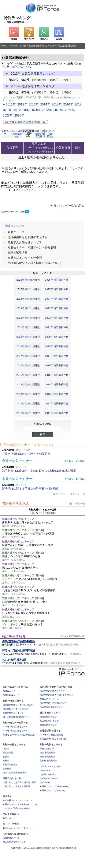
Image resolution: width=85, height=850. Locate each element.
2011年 (11, 104)
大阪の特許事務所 (48, 725)
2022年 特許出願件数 (28, 317)
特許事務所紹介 (14, 636)
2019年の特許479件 (50, 133)
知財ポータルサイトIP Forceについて (20, 804)
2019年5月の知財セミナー (15, 726)
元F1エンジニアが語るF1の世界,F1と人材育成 (43, 581)
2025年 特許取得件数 (57, 289)
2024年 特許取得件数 (57, 298)
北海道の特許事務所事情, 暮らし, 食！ (43, 603)
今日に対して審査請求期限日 (16, 786)
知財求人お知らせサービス (25, 242)
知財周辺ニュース (11, 695)
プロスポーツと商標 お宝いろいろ (43, 626)
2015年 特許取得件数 (57, 375)
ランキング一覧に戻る (69, 205)
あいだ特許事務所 (14, 660)
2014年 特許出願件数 (28, 384)
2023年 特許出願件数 (28, 308)
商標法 (6, 760)
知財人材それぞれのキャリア (18, 518)
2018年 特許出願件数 (28, 346)
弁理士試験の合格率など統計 (53, 738)
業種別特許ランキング (13, 713)
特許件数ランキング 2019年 (16, 709)
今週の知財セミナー (17, 461)
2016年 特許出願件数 (28, 365)
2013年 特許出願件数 (28, 394)
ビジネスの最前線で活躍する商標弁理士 (43, 614)
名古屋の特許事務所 (49, 721)
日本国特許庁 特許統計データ (17, 717)
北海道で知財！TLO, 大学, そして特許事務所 (43, 592)
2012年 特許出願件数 (28, 403)
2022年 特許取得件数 (57, 317)
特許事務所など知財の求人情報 (27, 237)
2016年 (68, 104)
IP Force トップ (47, 770)
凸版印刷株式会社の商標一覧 (25, 122)
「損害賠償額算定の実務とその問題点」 (27, 453)
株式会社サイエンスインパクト (17, 800)
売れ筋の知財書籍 (48, 774)
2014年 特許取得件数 (57, 384)
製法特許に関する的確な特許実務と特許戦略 (30, 488)
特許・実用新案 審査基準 (14, 772)
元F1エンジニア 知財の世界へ (43, 569)
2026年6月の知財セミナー (15, 730)
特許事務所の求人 (15, 503)
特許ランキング (18, 45)
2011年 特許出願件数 (28, 413)
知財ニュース (6, 132)
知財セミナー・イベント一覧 (69, 493)
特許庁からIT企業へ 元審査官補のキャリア (43, 547)
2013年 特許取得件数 (57, 394)
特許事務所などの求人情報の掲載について (35, 262)
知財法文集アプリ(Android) (52, 790)
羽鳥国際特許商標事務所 (18, 641)
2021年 (35, 110)
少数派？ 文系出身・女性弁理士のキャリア (43, 524)
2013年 (34, 104)
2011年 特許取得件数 (57, 413)
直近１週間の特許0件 (28, 133)
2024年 (70, 110)
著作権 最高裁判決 (48, 760)
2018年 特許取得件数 (57, 346)
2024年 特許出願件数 (28, 298)
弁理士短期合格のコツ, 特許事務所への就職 (43, 535)
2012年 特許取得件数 (57, 403)
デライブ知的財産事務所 (18, 650)
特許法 (6, 748)
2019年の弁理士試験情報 (51, 734)
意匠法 (6, 756)
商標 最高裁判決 (47, 756)
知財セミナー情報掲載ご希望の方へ (19, 734)
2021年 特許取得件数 (57, 327)
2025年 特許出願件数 (28, 289)
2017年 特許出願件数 (28, 355)
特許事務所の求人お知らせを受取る (56, 695)
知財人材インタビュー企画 (25, 257)
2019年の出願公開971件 (39, 133)
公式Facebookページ (49, 778)
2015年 (57, 104)
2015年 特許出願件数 (28, 375)
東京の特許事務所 (48, 717)
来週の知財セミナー (17, 479)
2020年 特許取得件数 (57, 336)
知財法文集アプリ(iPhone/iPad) (54, 786)
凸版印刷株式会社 (38, 45)
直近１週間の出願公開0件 (17, 133)
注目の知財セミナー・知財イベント (27, 445)
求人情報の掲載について (51, 707)
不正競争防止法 (10, 764)
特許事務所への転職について (53, 703)
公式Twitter (45, 782)
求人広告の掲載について (14, 842)
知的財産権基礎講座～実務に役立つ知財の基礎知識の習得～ (40, 470)
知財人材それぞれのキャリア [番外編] (23, 530)
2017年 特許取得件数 (57, 355)
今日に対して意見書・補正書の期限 (19, 782)
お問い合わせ (9, 818)
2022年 (47, 110)
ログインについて (20, 66)
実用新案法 (8, 752)
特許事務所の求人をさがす (52, 691)
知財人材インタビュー (50, 699)
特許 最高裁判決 (47, 752)
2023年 (58, 110)
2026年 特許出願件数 (28, 279)
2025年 (8, 115)
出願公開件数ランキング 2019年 (18, 705)
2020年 (24, 110)
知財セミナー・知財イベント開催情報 (32, 247)
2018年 (12, 110)
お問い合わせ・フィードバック (17, 828)
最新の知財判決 (47, 748)
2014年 (45, 104)
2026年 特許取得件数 (57, 279)
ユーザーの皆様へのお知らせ (16, 808)
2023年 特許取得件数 (57, 308)
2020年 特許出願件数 (28, 336)
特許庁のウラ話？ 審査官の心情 (43, 558)
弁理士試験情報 (18, 252)
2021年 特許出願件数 (28, 327)
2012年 (22, 104)
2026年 (19, 115)
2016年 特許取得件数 (57, 365)
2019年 (53, 45)
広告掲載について (11, 838)
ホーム (4, 45)
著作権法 (7, 768)
